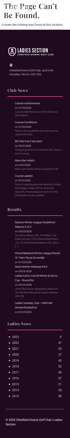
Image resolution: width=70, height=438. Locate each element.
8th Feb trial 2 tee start (28, 141)
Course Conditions (26, 122)
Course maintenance (27, 103)
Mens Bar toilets (24, 160)
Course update (24, 176)
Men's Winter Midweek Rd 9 (31, 266)
